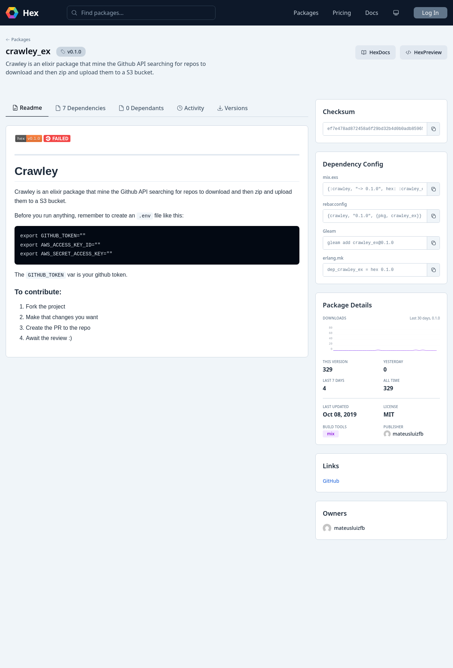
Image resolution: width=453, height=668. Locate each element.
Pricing (342, 13)
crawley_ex (28, 51)
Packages (306, 13)
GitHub (331, 480)
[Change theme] (396, 12)
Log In (430, 13)
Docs (371, 13)
